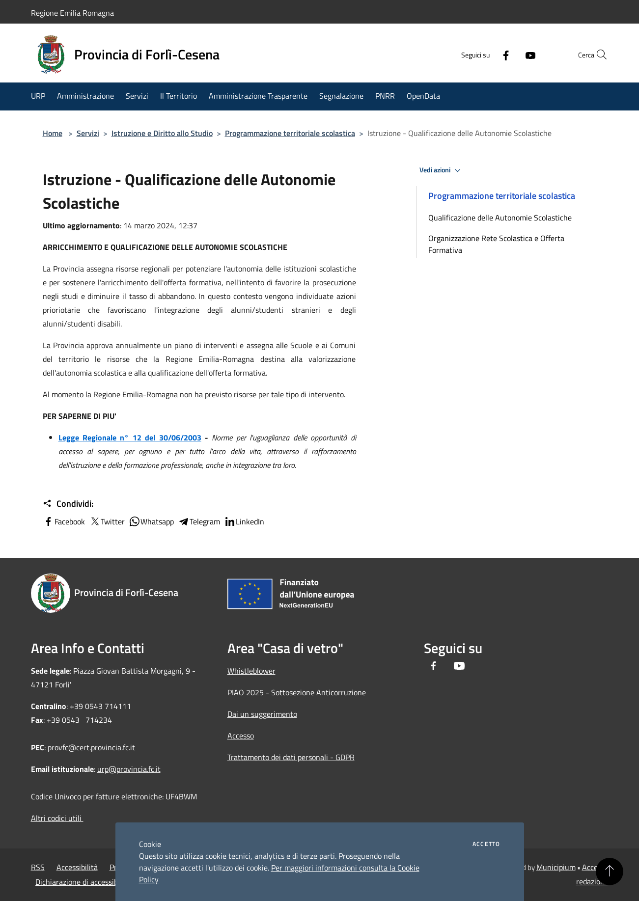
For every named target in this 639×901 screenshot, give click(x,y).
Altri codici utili (57, 818)
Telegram (199, 521)
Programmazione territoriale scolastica (290, 133)
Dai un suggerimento (262, 714)
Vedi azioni (441, 170)
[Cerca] (597, 54)
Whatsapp (151, 521)
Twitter (107, 521)
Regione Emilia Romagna (72, 13)
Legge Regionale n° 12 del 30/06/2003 (129, 437)
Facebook (64, 521)
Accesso (240, 735)
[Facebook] (485, 54)
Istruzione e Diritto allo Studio (162, 133)
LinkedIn (244, 521)
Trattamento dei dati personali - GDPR (291, 757)
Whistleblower (251, 671)
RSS (38, 867)
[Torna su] (609, 871)
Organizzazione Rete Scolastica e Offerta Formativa (496, 244)
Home (52, 133)
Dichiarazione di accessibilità (83, 882)
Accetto (486, 844)
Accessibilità (77, 867)
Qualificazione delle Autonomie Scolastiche (500, 217)
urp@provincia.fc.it (129, 769)
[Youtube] (509, 54)
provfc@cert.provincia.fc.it (91, 747)
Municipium (556, 867)
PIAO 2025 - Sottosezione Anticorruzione (296, 692)
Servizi (88, 133)
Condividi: (68, 504)
